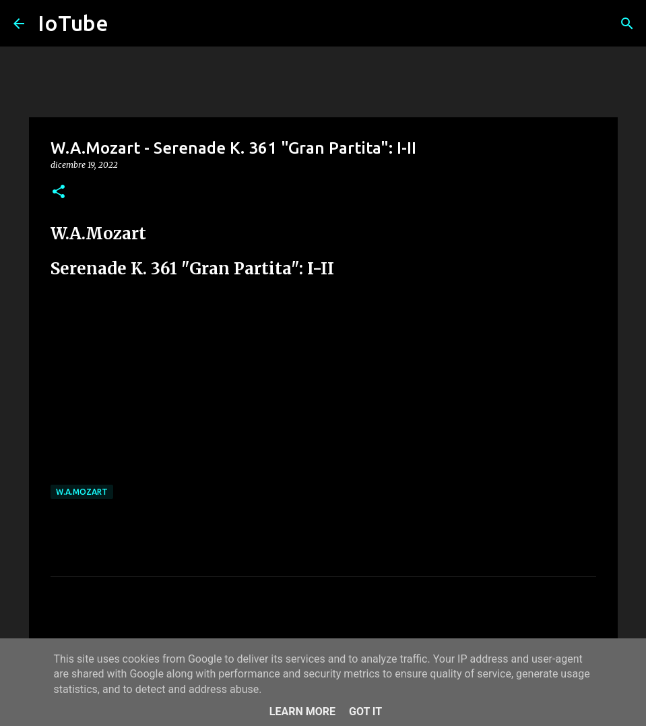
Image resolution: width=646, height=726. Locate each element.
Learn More (302, 711)
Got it (365, 711)
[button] (59, 192)
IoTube (73, 23)
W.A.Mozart (82, 491)
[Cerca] (627, 23)
